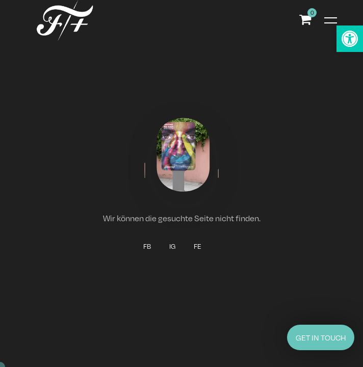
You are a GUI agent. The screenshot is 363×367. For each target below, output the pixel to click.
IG (172, 246)
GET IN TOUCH (321, 337)
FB (147, 246)
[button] (349, 38)
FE (197, 246)
